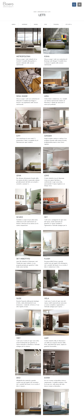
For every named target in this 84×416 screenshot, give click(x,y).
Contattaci (25, 398)
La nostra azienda (27, 392)
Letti (49, 11)
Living (44, 395)
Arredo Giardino (67, 397)
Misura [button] (36, 24)
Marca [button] (13, 24)
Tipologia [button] (56, 24)
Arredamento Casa (42, 11)
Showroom (25, 394)
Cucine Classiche (47, 394)
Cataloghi (25, 397)
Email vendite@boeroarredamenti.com (11, 401)
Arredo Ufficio (66, 395)
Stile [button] (45, 24)
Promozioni (45, 397)
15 (51, 351)
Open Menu (79, 4)
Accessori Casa (66, 394)
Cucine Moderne (47, 392)
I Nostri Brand (26, 395)
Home (35, 11)
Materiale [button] (24, 24)
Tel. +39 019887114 (8, 398)
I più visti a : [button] (68, 24)
